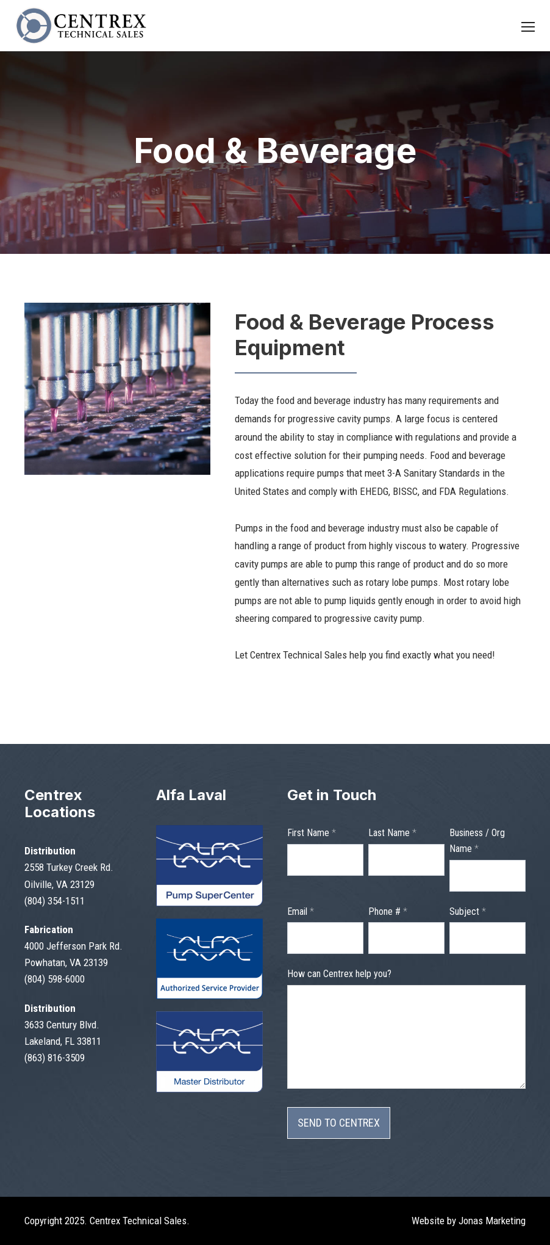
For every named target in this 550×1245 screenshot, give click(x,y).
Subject (467, 911)
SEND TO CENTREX (339, 1122)
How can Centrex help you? (339, 974)
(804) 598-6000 (54, 979)
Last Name (392, 833)
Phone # (387, 911)
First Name (311, 833)
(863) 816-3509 (54, 1058)
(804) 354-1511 (54, 901)
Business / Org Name (477, 840)
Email (300, 911)
